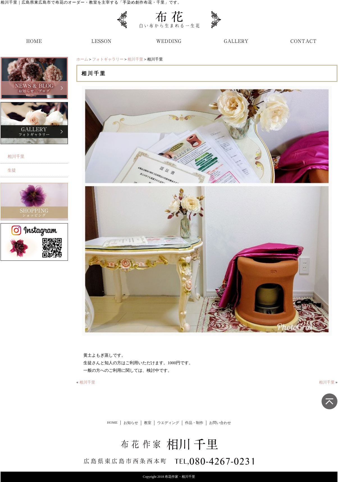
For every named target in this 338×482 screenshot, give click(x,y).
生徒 (12, 170)
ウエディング (168, 423)
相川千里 (135, 59)
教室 (147, 423)
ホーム (82, 59)
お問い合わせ (220, 423)
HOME (112, 423)
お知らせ (131, 423)
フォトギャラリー (108, 59)
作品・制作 (194, 423)
